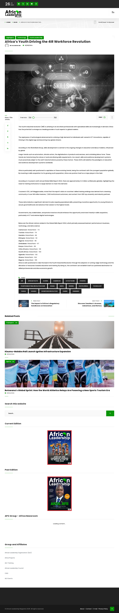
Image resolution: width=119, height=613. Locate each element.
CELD (6, 573)
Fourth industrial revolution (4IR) (33, 286)
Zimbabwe (76, 291)
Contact (89, 609)
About (82, 609)
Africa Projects (10, 558)
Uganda (33, 291)
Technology (21, 37)
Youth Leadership (36, 37)
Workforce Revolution (49, 291)
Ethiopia (82, 281)
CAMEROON (57, 281)
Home (8, 22)
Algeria (45, 281)
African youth (33, 281)
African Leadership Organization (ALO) (18, 553)
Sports (8, 361)
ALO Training (9, 563)
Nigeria (71, 286)
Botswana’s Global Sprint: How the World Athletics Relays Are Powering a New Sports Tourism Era (57, 390)
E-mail (95, 609)
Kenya (62, 286)
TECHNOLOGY (97, 286)
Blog (15, 22)
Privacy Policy (103, 609)
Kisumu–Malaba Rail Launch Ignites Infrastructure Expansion (38, 351)
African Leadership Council (14, 568)
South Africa (83, 286)
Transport (10, 323)
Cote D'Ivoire (70, 281)
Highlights (10, 37)
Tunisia (23, 291)
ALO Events (9, 578)
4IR (22, 281)
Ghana (52, 286)
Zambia (65, 291)
